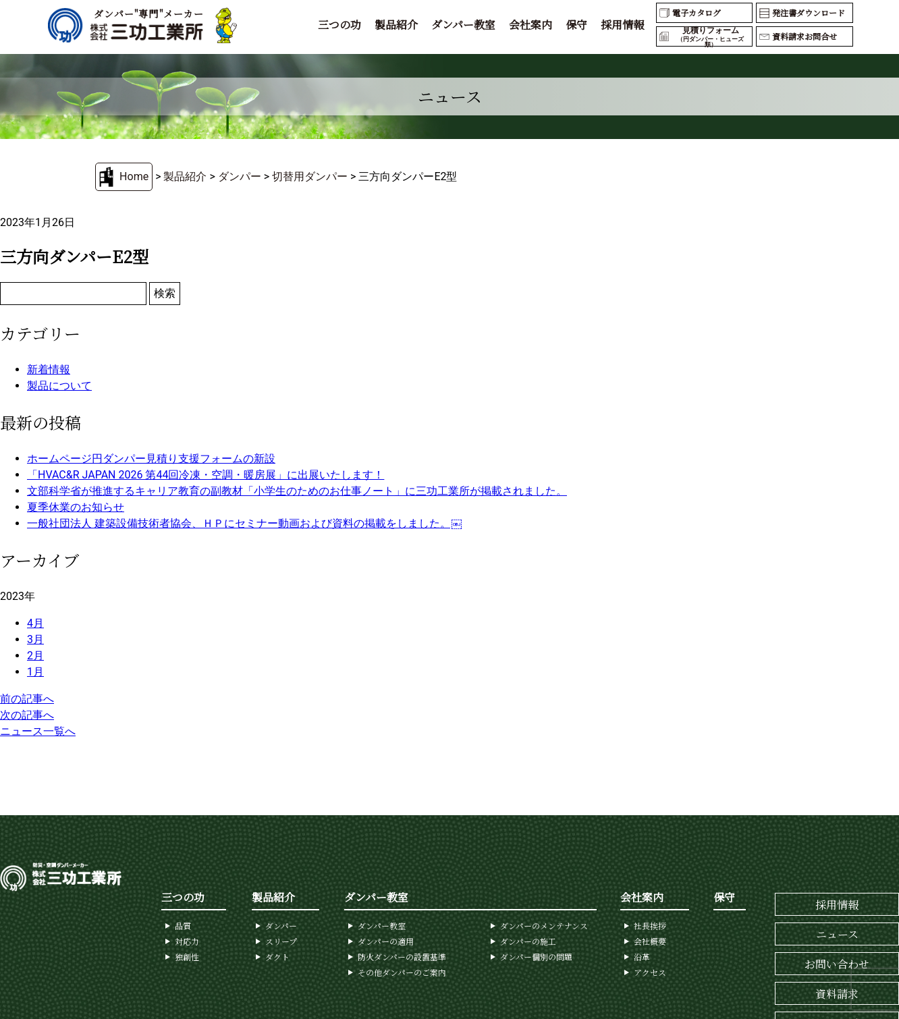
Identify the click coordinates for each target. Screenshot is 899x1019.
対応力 (187, 941)
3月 (35, 639)
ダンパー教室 (463, 24)
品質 (183, 925)
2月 (35, 655)
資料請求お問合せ (804, 36)
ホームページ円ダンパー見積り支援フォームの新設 (151, 458)
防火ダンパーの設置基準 (402, 956)
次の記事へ (27, 715)
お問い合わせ (837, 964)
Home (133, 176)
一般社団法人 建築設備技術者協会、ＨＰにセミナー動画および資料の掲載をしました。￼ (244, 523)
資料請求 (837, 993)
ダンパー (239, 176)
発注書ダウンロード (808, 12)
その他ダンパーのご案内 (402, 972)
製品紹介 (396, 24)
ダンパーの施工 (528, 941)
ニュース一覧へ (38, 731)
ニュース (837, 934)
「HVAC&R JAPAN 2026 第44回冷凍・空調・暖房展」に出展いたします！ (205, 474)
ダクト (277, 956)
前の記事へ (27, 698)
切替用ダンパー (310, 176)
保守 (576, 24)
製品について (59, 385)
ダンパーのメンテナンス (544, 925)
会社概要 (650, 941)
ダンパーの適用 (386, 941)
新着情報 (48, 369)
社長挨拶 (650, 925)
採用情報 (622, 24)
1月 (35, 671)
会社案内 (530, 24)
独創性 (187, 956)
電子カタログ (696, 12)
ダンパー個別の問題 (536, 956)
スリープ (281, 941)
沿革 (642, 956)
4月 (35, 623)
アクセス (650, 972)
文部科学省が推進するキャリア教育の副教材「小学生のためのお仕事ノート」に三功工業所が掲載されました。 (297, 491)
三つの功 (339, 24)
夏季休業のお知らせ (75, 507)
